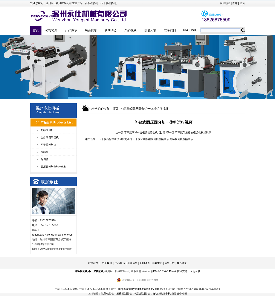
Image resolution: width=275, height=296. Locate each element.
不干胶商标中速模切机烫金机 (141, 132)
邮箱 (235, 3)
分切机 (44, 159)
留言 (242, 3)
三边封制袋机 (124, 293)
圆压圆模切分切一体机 (53, 166)
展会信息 (91, 30)
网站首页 (93, 263)
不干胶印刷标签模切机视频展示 (193, 132)
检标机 (44, 152)
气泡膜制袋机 (142, 293)
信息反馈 (150, 30)
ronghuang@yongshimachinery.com (52, 234)
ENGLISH (189, 30)
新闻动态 (111, 30)
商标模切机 (91, 3)
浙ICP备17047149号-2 (163, 271)
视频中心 (157, 263)
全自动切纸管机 (50, 137)
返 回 (162, 132)
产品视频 (130, 30)
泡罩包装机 (107, 293)
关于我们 (107, 263)
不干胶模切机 (108, 3)
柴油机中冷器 (179, 293)
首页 (36, 30)
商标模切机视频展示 (181, 139)
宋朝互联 (195, 271)
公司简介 (51, 30)
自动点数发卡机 (162, 293)
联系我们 (170, 30)
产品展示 (71, 30)
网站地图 (225, 3)
